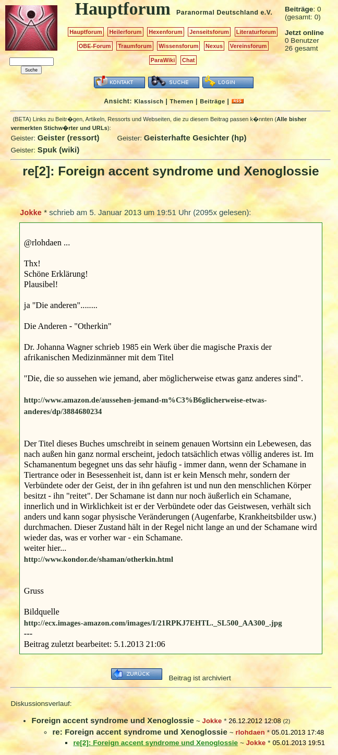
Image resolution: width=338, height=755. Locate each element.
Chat (188, 60)
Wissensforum (178, 46)
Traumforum (135, 46)
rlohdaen (250, 732)
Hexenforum (166, 32)
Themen (182, 101)
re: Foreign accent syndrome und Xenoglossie (139, 731)
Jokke (31, 212)
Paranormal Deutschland (217, 12)
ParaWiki (163, 60)
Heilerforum (125, 32)
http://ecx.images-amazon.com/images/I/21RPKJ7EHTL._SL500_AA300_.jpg (153, 623)
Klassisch (148, 101)
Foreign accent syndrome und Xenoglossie (112, 720)
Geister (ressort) (69, 137)
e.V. (266, 12)
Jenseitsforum (209, 32)
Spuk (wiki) (59, 149)
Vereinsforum (248, 46)
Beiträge (212, 101)
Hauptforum (85, 32)
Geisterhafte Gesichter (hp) (195, 137)
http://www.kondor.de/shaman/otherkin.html (98, 559)
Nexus (214, 46)
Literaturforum (256, 32)
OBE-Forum (95, 46)
